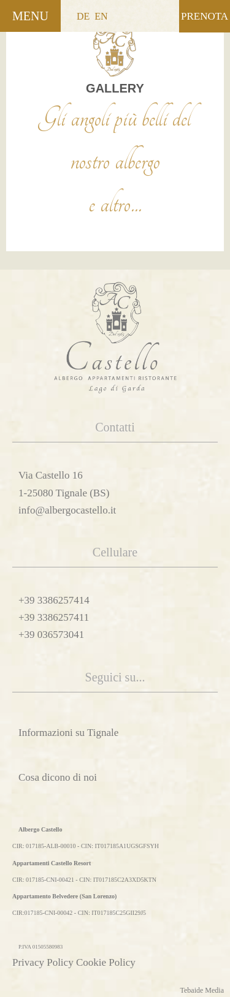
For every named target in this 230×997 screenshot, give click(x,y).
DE (83, 16)
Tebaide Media (202, 990)
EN (100, 16)
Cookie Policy (106, 962)
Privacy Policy (43, 962)
